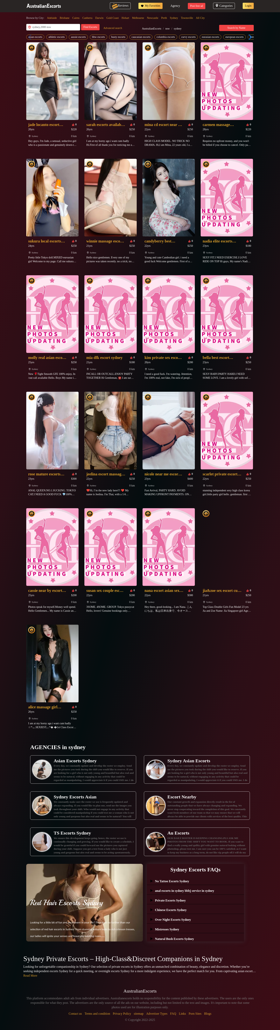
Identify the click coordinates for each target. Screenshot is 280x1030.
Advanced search (112, 28)
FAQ (173, 1013)
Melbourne (138, 18)
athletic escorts (56, 37)
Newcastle (152, 18)
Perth (164, 18)
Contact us (75, 1013)
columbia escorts (166, 37)
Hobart (125, 18)
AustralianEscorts (151, 28)
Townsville (187, 18)
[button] (249, 37)
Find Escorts (90, 27)
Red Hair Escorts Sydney (66, 903)
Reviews (120, 5)
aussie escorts (78, 37)
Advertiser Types (156, 1013)
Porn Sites (195, 1013)
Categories (224, 5)
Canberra (87, 18)
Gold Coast (112, 18)
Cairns (76, 18)
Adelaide (52, 18)
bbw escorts (98, 37)
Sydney (174, 18)
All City (200, 18)
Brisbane (64, 18)
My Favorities (150, 5)
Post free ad (196, 5)
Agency (175, 5)
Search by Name (237, 27)
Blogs (207, 1013)
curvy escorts (188, 37)
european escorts (234, 37)
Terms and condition (97, 1013)
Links (182, 1013)
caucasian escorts (141, 37)
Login (248, 5)
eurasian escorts (210, 37)
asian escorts (35, 37)
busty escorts (118, 37)
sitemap (139, 1013)
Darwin (99, 18)
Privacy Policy (122, 1013)
